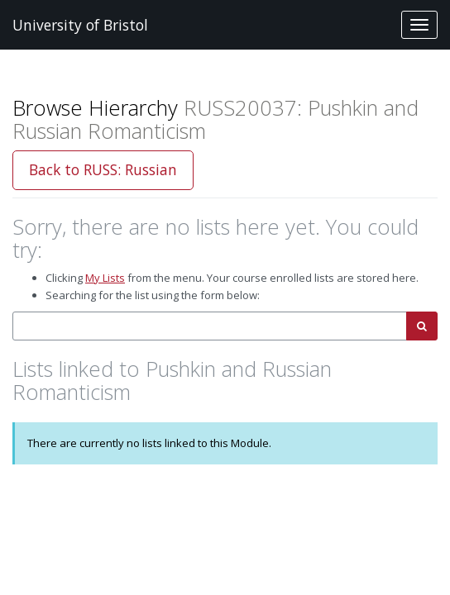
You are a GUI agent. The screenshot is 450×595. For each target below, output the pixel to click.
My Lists (105, 277)
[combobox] (209, 326)
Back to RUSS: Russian (103, 169)
